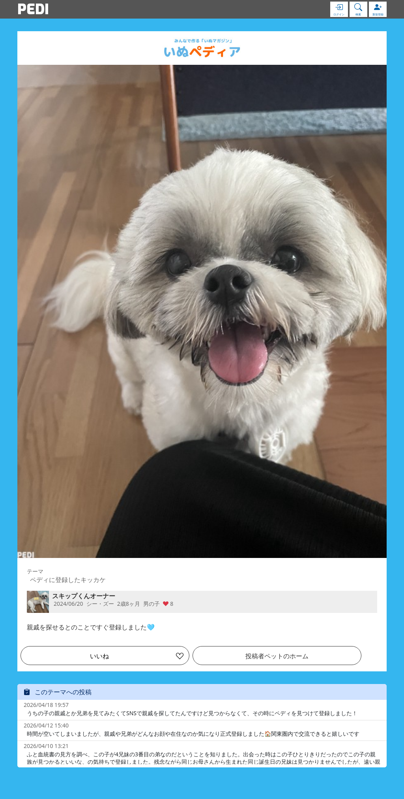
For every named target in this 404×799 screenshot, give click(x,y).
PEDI (33, 9)
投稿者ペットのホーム (277, 656)
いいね (99, 656)
